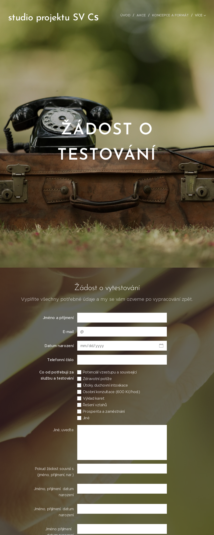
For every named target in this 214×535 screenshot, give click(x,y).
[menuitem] (127, 15)
